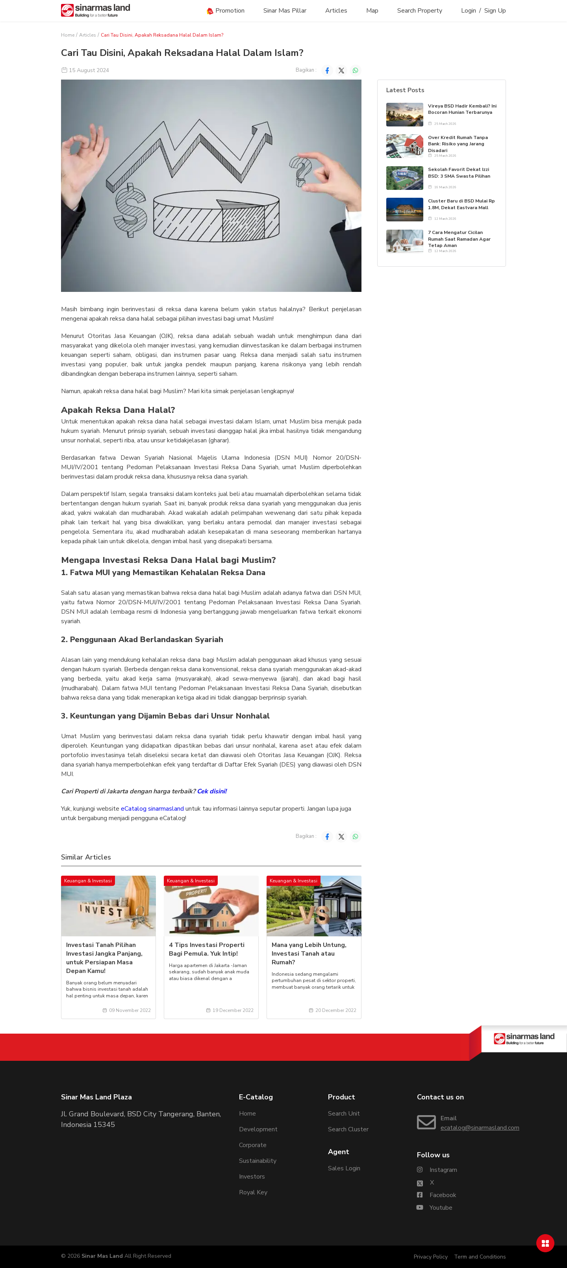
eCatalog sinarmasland (151, 808)
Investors (252, 1176)
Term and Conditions (480, 1257)
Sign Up (495, 10)
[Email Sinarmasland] (461, 1123)
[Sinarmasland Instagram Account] (437, 1170)
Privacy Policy (431, 1257)
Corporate (253, 1145)
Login (468, 10)
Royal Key (253, 1192)
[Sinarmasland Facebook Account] (436, 1195)
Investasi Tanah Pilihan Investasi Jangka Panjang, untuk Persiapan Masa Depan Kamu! (104, 958)
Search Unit (344, 1113)
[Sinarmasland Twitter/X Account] (425, 1182)
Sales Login (344, 1168)
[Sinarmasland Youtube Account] (434, 1207)
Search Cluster (348, 1129)
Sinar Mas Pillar (284, 10)
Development (258, 1129)
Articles (336, 10)
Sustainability (257, 1161)
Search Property (419, 10)
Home (67, 35)
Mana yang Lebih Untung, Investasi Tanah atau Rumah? (309, 954)
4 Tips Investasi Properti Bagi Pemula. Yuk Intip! (207, 949)
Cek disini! (212, 791)
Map (372, 10)
